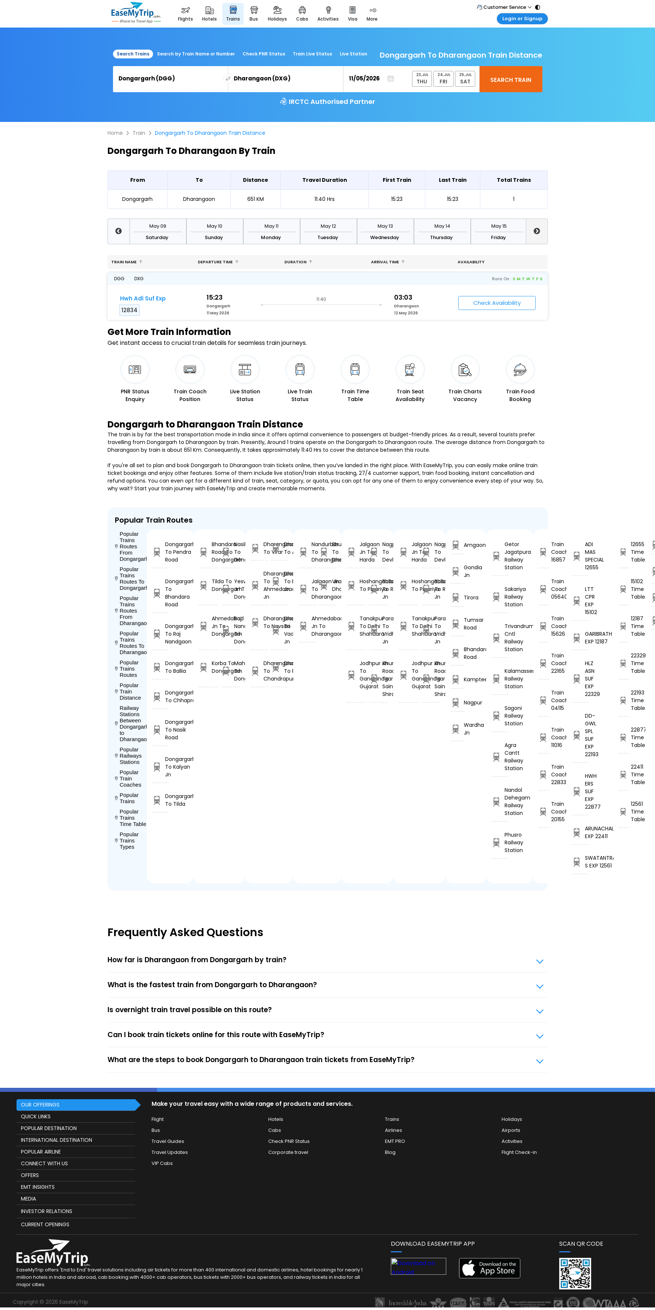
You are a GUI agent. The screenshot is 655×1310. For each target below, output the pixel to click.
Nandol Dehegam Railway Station (500, 801)
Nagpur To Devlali (379, 552)
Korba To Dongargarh (208, 667)
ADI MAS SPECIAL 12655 (580, 556)
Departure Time (218, 262)
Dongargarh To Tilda (160, 800)
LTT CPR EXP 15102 (580, 600)
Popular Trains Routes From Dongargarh (131, 546)
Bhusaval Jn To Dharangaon (327, 552)
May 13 (385, 226)
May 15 (499, 226)
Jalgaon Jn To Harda (356, 552)
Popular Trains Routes (127, 668)
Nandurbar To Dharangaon (307, 552)
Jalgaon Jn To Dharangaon (307, 589)
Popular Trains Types (127, 840)
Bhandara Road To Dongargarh (208, 552)
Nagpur (457, 702)
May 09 (157, 226)
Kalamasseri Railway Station (500, 678)
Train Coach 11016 (544, 737)
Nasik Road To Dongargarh (230, 552)
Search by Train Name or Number (196, 54)
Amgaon (457, 545)
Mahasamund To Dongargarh (230, 671)
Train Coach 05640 (544, 589)
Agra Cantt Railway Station (500, 756)
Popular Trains (127, 798)
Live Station (353, 54)
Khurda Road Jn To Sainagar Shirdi (379, 679)
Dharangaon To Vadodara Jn (279, 630)
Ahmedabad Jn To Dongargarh (208, 626)
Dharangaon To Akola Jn (279, 548)
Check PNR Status (264, 54)
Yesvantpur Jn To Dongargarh (230, 589)
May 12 (328, 226)
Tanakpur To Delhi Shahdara (356, 626)
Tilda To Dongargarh (208, 585)
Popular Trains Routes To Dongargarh (131, 578)
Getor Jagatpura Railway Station (500, 556)
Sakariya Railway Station (500, 596)
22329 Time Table (624, 663)
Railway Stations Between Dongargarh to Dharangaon (131, 723)
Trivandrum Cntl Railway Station (500, 637)
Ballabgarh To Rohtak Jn (379, 589)
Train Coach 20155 (544, 811)
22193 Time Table (624, 700)
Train (138, 133)
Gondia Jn (457, 571)
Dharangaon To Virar (259, 548)
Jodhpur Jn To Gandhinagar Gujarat (356, 675)
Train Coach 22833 (544, 774)
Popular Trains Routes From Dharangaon (131, 610)
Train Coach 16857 (544, 552)
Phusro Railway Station (500, 842)
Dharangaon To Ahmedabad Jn (259, 585)
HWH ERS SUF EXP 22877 (580, 791)
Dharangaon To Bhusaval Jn (279, 581)
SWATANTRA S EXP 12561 (580, 861)
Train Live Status (312, 54)
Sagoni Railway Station (500, 715)
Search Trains (133, 54)
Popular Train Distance (128, 691)
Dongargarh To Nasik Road (160, 729)
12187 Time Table (624, 626)
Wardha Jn (457, 728)
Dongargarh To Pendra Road (160, 552)
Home (115, 133)
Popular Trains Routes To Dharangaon (131, 642)
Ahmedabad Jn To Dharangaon (307, 626)
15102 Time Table (624, 589)
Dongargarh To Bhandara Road (160, 593)
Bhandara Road (457, 653)
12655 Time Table (624, 552)
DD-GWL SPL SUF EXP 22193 (580, 735)
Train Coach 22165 (544, 663)
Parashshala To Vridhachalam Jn (379, 630)
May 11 (272, 226)
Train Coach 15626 (544, 626)
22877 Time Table (624, 737)
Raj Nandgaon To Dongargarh (230, 630)
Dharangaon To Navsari (259, 622)
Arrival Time (388, 262)
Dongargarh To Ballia (160, 667)
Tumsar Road (457, 623)
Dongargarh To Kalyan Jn (160, 766)
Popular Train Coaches (128, 778)
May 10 (214, 226)
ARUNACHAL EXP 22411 (580, 832)
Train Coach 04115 (544, 700)
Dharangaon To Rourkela (279, 667)
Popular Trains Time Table (130, 817)
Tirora (457, 597)
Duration (298, 262)
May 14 (442, 226)
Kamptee (457, 679)
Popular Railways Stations (128, 755)
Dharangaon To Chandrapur (259, 671)
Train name (126, 262)
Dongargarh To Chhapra (160, 696)
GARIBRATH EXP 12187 (580, 637)
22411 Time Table (624, 774)
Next (537, 231)
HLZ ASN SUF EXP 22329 (580, 679)
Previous (119, 231)
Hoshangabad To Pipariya (356, 585)
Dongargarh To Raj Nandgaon (160, 633)
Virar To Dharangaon (327, 585)
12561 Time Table (624, 811)
